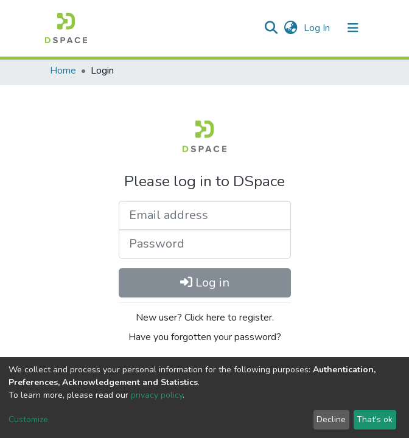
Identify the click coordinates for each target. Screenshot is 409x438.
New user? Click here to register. (205, 317)
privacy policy (157, 395)
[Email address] (205, 215)
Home (63, 70)
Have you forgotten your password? (204, 337)
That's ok (375, 419)
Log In (318, 28)
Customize (28, 419)
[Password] (205, 244)
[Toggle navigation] (353, 28)
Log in (204, 282)
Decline (331, 419)
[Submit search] (270, 28)
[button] (290, 28)
